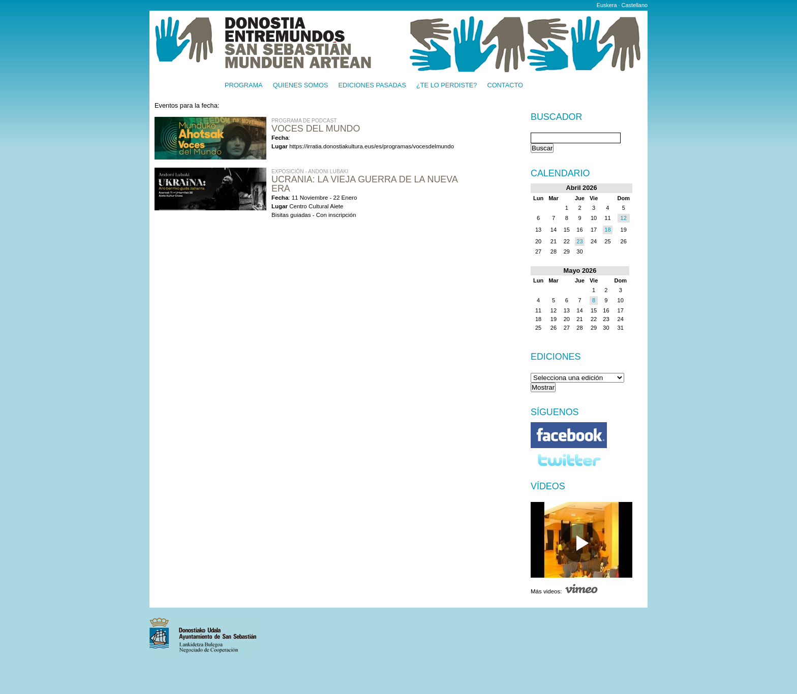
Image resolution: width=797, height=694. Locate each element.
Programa (244, 85)
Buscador (556, 117)
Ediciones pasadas (372, 85)
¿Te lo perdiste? (446, 85)
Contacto (505, 85)
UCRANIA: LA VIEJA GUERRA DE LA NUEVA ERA (364, 184)
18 (607, 230)
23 (579, 241)
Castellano (635, 5)
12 (624, 218)
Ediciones (556, 357)
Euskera (607, 5)
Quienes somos (300, 85)
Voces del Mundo (315, 128)
